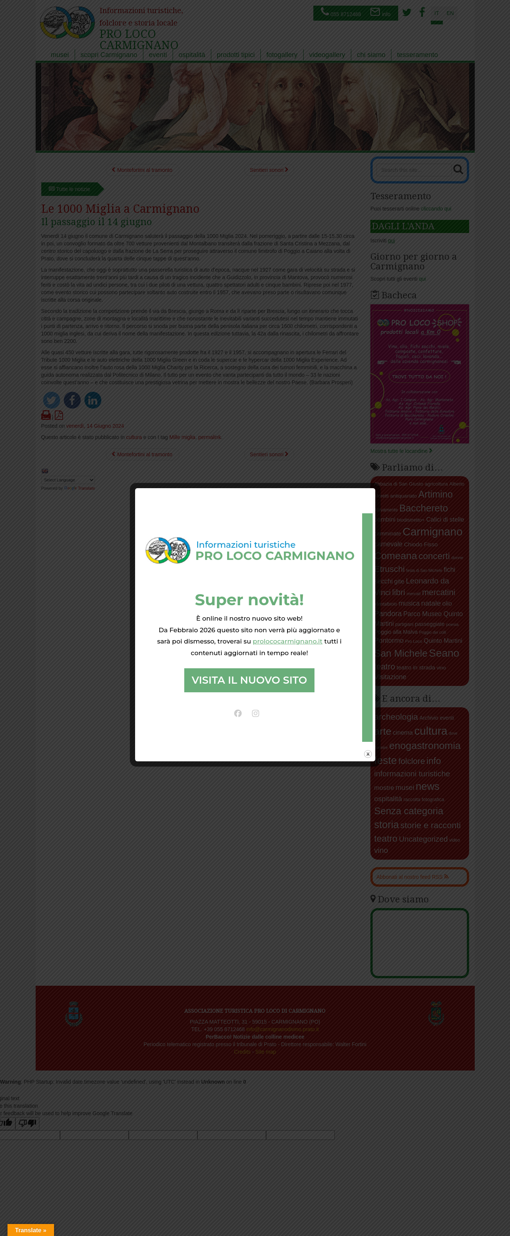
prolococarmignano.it (288, 641)
